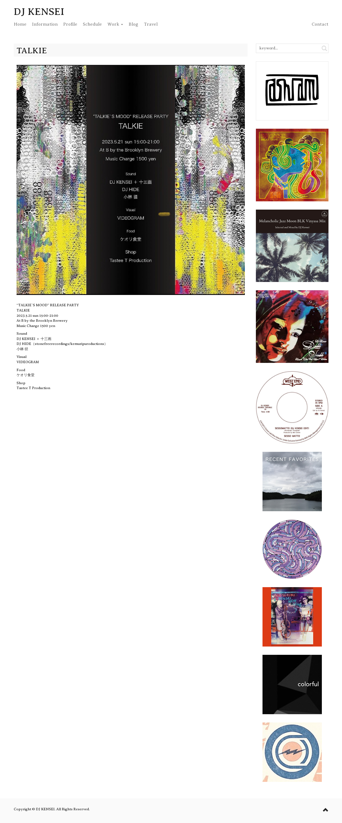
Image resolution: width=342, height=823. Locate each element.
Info (45, 24)
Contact (320, 24)
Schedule (92, 24)
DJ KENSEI (39, 11)
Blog (133, 24)
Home (20, 24)
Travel (151, 24)
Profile (70, 24)
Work (115, 24)
